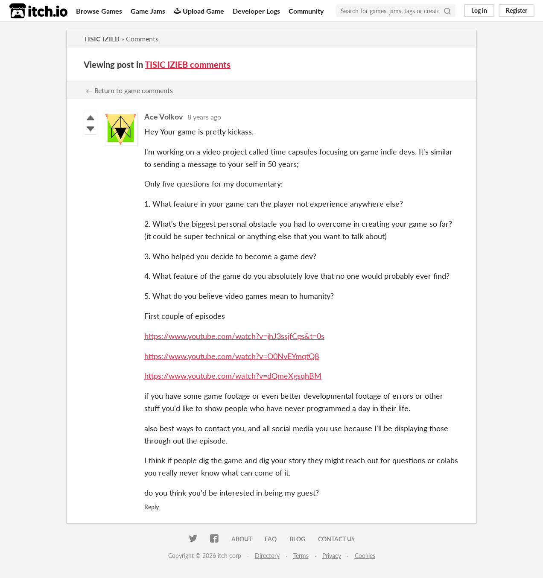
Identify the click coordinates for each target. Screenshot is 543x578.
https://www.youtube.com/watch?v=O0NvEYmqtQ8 (231, 356)
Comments (142, 39)
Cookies (365, 555)
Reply (151, 507)
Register (516, 10)
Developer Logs (256, 11)
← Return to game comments (129, 90)
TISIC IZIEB (102, 39)
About (241, 539)
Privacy (331, 555)
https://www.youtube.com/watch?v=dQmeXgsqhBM (232, 375)
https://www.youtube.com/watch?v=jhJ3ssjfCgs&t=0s (234, 336)
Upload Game (199, 11)
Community (306, 11)
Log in (479, 10)
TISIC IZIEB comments (188, 64)
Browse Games (99, 11)
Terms (301, 555)
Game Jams (148, 11)
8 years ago (204, 117)
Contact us (336, 539)
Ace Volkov (163, 116)
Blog (297, 539)
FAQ (271, 539)
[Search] (447, 10)
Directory (267, 555)
